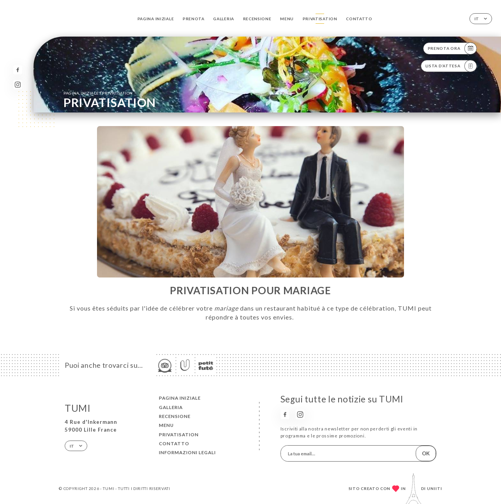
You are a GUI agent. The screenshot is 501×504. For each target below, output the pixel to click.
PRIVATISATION (320, 18)
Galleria (223, 18)
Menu (287, 18)
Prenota (194, 18)
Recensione (257, 18)
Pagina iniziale (156, 18)
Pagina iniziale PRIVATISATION (98, 92)
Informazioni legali (187, 452)
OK (426, 453)
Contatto (359, 18)
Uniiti (434, 488)
